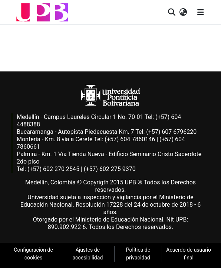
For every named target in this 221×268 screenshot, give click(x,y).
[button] (42, 12)
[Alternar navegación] (200, 12)
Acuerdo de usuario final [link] (188, 254)
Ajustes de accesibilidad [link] (87, 254)
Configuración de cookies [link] (33, 254)
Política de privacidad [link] (138, 254)
